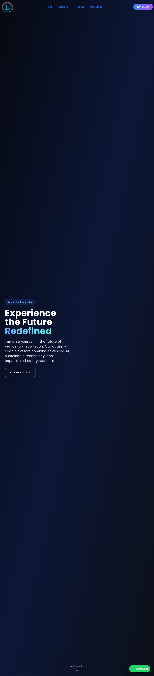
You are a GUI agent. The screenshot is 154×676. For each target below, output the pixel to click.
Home (49, 7)
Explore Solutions (20, 372)
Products (79, 7)
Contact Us (96, 7)
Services (63, 7)
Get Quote (143, 6)
